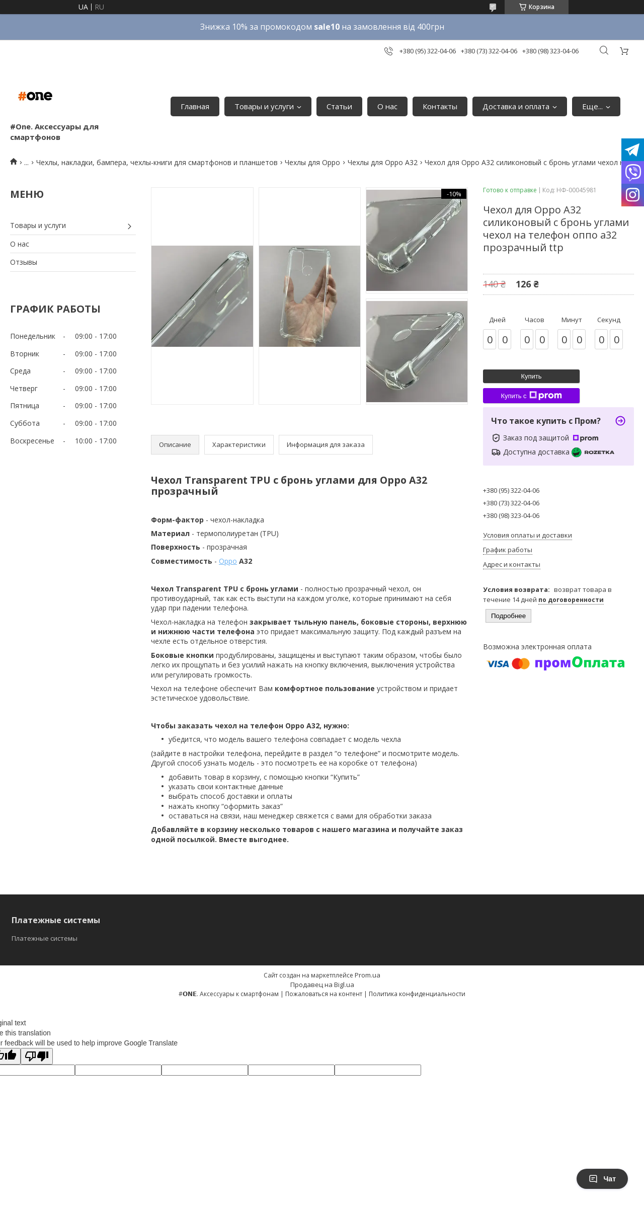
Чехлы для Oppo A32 (383, 162)
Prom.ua (367, 975)
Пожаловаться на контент (323, 994)
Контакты (440, 106)
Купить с (531, 395)
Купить (531, 376)
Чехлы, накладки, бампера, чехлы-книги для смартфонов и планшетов (157, 162)
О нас (387, 106)
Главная (195, 106)
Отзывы (23, 262)
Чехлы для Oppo (312, 162)
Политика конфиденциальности (417, 994)
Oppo (228, 561)
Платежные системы (44, 938)
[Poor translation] (37, 1056)
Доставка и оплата (515, 106)
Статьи (339, 106)
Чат (602, 1178)
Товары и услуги (264, 106)
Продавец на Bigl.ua (322, 984)
